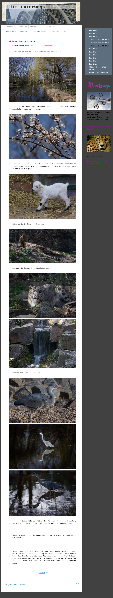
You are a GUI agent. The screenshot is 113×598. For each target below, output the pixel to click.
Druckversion (11, 584)
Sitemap (23, 584)
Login (77, 583)
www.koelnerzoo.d (48, 46)
